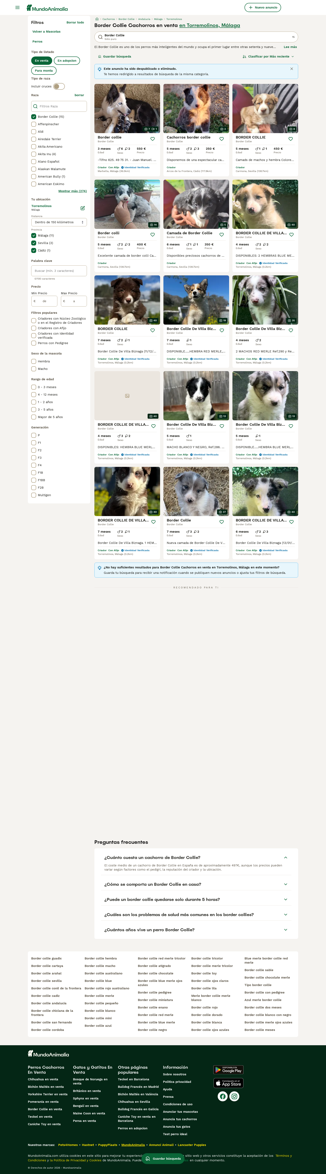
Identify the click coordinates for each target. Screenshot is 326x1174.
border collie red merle (155, 1015)
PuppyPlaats (107, 1145)
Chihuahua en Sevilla (134, 1102)
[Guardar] (152, 139)
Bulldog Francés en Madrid (138, 1087)
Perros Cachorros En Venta (46, 1070)
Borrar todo (75, 22)
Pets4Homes (68, 1145)
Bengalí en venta (86, 1106)
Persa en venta (84, 1121)
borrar (79, 95)
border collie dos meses (263, 1007)
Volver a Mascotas (46, 31)
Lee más (290, 47)
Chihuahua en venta (43, 1079)
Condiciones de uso (178, 1104)
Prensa (168, 1097)
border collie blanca (206, 1022)
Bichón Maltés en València (138, 1094)
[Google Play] (228, 1070)
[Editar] (83, 208)
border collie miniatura (155, 1000)
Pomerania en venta (43, 1102)
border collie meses (259, 1030)
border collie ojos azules (210, 1030)
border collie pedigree (155, 992)
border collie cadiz (45, 996)
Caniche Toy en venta (44, 1124)
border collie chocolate (155, 973)
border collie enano (153, 1007)
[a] (74, 301)
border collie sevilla (46, 981)
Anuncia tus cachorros (180, 1119)
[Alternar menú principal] (17, 7)
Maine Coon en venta (89, 1113)
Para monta (44, 70)
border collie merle (99, 996)
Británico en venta (87, 1091)
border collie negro (152, 1030)
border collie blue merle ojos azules (160, 983)
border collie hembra (101, 958)
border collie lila (204, 988)
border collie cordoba (47, 1030)
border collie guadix (46, 958)
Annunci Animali (161, 1145)
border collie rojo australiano (107, 988)
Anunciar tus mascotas (180, 1112)
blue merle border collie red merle (266, 960)
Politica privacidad (177, 1082)
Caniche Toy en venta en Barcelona (137, 1119)
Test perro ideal (175, 1134)
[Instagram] (234, 1096)
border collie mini (98, 1018)
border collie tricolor (207, 958)
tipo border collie (258, 985)
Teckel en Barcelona (133, 1079)
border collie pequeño (101, 1003)
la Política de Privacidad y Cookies (75, 1160)
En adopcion (67, 61)
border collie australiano (103, 973)
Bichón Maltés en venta (46, 1087)
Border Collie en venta (45, 1109)
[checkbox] (34, 117)
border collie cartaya (47, 966)
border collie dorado (206, 1015)
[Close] (291, 69)
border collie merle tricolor (212, 966)
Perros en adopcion (132, 1128)
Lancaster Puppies (192, 1145)
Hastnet (88, 1145)
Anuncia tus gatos (176, 1127)
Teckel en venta (40, 1117)
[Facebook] (223, 1096)
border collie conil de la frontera (56, 988)
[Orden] (268, 56)
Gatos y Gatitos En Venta (92, 1070)
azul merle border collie (263, 1000)
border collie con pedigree (264, 992)
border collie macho (100, 966)
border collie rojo (204, 1007)
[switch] (59, 86)
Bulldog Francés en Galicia (138, 1109)
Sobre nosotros (174, 1074)
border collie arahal (46, 973)
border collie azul (98, 1026)
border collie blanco (100, 1011)
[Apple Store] (228, 1083)
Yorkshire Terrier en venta (48, 1094)
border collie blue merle (156, 1022)
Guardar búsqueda (114, 56)
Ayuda (167, 1089)
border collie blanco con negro (267, 1015)
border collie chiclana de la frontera (52, 1013)
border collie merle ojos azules (268, 1022)
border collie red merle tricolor (161, 958)
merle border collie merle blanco (210, 998)
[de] (44, 301)
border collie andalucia (49, 1003)
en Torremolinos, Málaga (209, 25)
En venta (41, 61)
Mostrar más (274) (72, 191)
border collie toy (204, 973)
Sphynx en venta (86, 1098)
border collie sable (258, 970)
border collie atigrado (154, 966)
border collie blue (98, 981)
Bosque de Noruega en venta (90, 1081)
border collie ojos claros (209, 981)
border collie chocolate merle (267, 977)
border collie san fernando (51, 1022)
